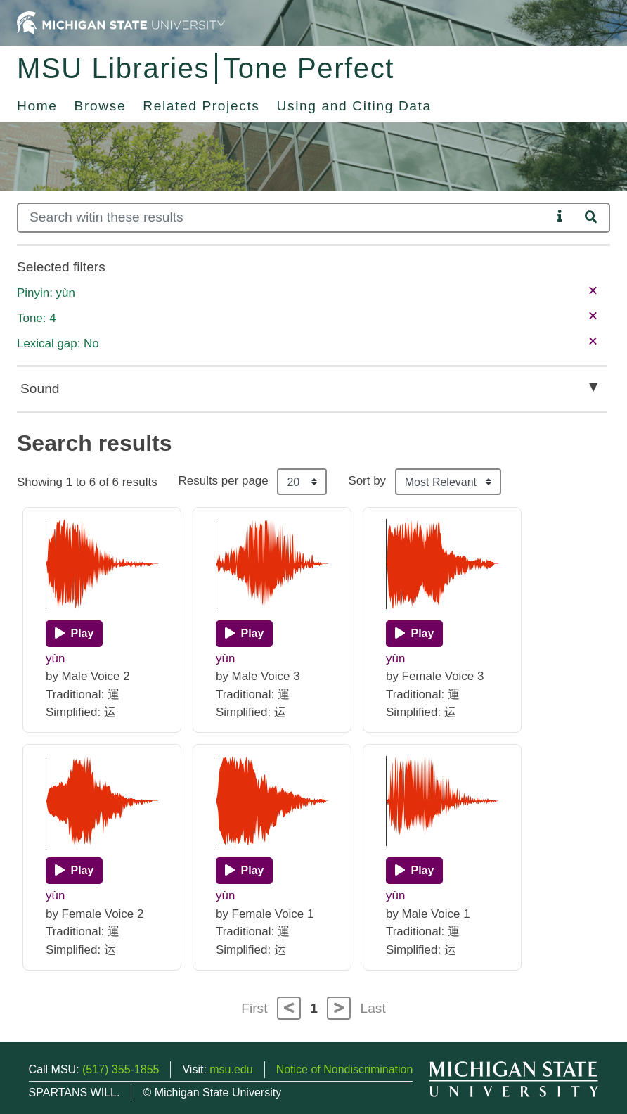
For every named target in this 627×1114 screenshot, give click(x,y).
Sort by (367, 480)
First (254, 1008)
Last (373, 1008)
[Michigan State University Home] (121, 22)
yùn (55, 658)
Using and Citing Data (354, 105)
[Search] (284, 218)
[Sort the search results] (448, 481)
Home (37, 105)
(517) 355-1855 (120, 1069)
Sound (39, 388)
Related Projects (201, 105)
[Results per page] (302, 481)
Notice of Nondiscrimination (344, 1069)
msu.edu (230, 1069)
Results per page (224, 480)
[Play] (74, 633)
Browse (101, 105)
